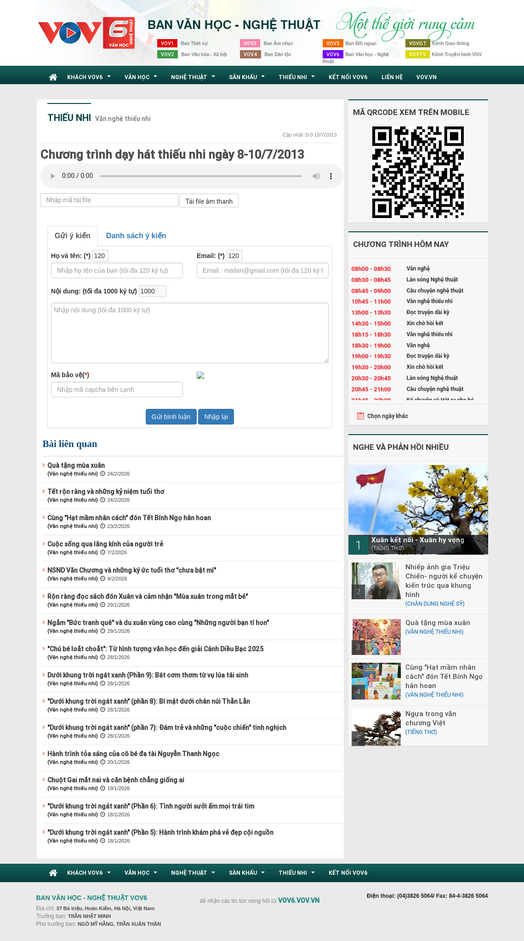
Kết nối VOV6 (348, 77)
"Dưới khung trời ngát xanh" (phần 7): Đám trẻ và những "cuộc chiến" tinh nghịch (166, 727)
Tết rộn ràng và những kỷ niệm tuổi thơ (105, 492)
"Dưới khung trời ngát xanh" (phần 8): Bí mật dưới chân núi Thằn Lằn (148, 701)
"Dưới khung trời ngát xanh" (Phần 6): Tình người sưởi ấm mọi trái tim (150, 806)
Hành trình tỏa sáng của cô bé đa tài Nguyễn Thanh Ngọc (133, 754)
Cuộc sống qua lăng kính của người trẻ (105, 544)
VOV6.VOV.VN (298, 900)
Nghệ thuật (194, 80)
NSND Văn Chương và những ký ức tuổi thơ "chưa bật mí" (131, 570)
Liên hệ (392, 77)
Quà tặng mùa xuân (76, 465)
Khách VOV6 (90, 80)
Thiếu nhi (298, 80)
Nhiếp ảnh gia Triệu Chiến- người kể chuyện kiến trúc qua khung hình (444, 580)
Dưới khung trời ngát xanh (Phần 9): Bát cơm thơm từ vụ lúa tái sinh (147, 675)
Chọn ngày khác (387, 416)
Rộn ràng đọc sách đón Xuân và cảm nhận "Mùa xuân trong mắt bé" (147, 596)
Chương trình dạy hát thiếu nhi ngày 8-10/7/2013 (172, 154)
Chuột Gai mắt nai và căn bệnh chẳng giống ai (115, 780)
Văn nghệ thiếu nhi (123, 119)
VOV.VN (426, 77)
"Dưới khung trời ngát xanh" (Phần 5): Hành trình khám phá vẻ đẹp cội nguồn (160, 832)
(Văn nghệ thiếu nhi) (72, 473)
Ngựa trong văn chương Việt (430, 718)
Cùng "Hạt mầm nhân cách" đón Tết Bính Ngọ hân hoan (129, 518)
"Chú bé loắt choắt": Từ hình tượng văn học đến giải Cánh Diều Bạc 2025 (155, 649)
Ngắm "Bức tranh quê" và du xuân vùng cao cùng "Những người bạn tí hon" (158, 623)
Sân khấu (248, 80)
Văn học (142, 80)
